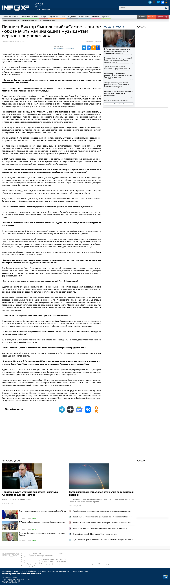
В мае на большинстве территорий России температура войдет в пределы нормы (118, 60)
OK (167, 2)
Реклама (15, 571)
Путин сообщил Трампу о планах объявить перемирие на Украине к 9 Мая (103, 540)
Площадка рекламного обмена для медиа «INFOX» (22, 574)
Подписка (23, 571)
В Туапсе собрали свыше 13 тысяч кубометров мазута (42, 522)
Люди (34, 518)
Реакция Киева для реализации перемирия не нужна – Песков (43, 534)
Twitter (158, 2)
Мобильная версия (36, 571)
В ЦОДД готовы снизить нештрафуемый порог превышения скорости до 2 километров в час (103, 523)
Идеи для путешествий (79, 571)
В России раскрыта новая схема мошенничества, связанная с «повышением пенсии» (117, 51)
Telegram (150, 2)
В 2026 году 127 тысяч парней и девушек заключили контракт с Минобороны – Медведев (103, 517)
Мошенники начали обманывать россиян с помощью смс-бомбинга (100, 528)
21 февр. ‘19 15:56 (19, 42)
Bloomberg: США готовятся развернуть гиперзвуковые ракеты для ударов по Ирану (118, 76)
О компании (6, 571)
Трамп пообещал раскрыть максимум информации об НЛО (117, 68)
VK (162, 2)
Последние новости (113, 27)
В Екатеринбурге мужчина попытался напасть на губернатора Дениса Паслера (30, 493)
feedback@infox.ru (12, 583)
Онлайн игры (63, 571)
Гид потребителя (51, 571)
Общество (35, 529)
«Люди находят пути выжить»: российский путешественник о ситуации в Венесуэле (116, 85)
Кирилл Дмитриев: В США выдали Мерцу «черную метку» (95, 534)
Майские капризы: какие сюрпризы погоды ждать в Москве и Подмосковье (118, 93)
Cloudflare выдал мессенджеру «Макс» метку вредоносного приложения (102, 511)
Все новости (119, 104)
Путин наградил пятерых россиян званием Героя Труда (42, 511)
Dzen (154, 2)
